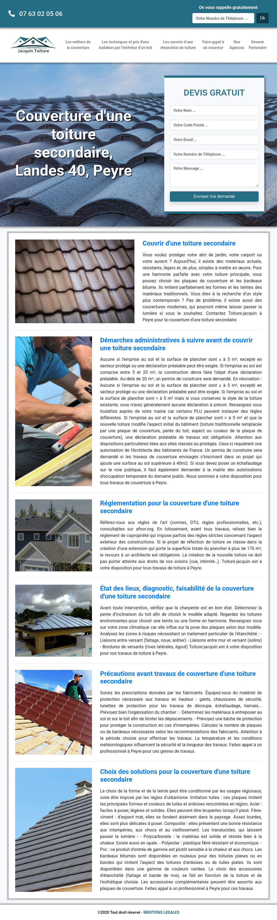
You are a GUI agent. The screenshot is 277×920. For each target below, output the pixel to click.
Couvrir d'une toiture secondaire (189, 243)
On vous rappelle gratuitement (228, 7)
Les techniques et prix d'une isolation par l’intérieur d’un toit (125, 45)
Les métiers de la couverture (78, 45)
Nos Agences (236, 45)
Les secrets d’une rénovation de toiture (178, 45)
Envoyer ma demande (214, 196)
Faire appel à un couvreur (213, 45)
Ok (262, 18)
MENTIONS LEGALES (162, 912)
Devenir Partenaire (257, 45)
